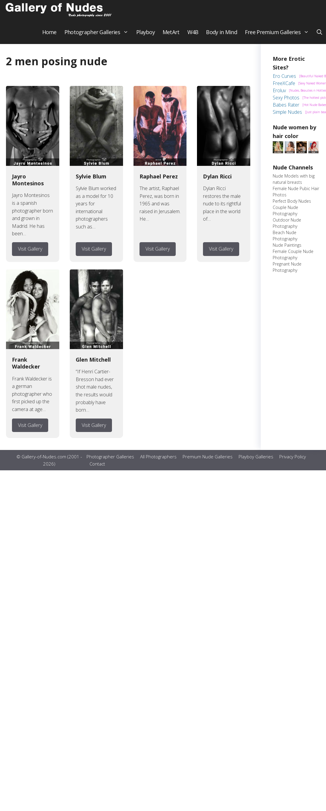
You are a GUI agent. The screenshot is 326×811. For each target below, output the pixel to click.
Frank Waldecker (26, 367)
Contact (97, 468)
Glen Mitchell (93, 363)
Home (49, 36)
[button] (319, 36)
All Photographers (158, 461)
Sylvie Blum (91, 180)
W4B (192, 36)
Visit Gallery (30, 252)
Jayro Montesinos (28, 184)
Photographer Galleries (98, 36)
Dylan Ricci (217, 180)
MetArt (171, 36)
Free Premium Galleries (279, 36)
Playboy (145, 36)
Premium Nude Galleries (208, 461)
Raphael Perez (159, 180)
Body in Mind (221, 36)
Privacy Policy (292, 461)
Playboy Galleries (256, 461)
